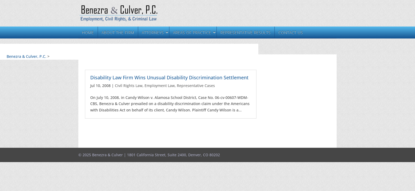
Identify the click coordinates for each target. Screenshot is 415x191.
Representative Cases (196, 85)
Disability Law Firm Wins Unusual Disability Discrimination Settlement (169, 77)
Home (88, 32)
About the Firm (118, 32)
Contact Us (290, 32)
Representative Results (245, 32)
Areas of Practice (192, 32)
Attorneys (153, 32)
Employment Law (160, 85)
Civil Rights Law (128, 85)
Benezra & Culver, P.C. (26, 56)
